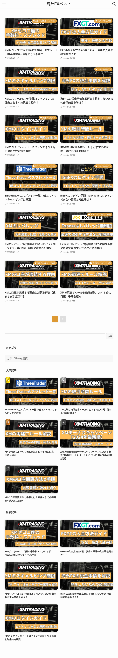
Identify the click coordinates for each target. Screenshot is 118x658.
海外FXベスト (59, 4)
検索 (110, 336)
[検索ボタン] (114, 4)
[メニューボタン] (4, 4)
